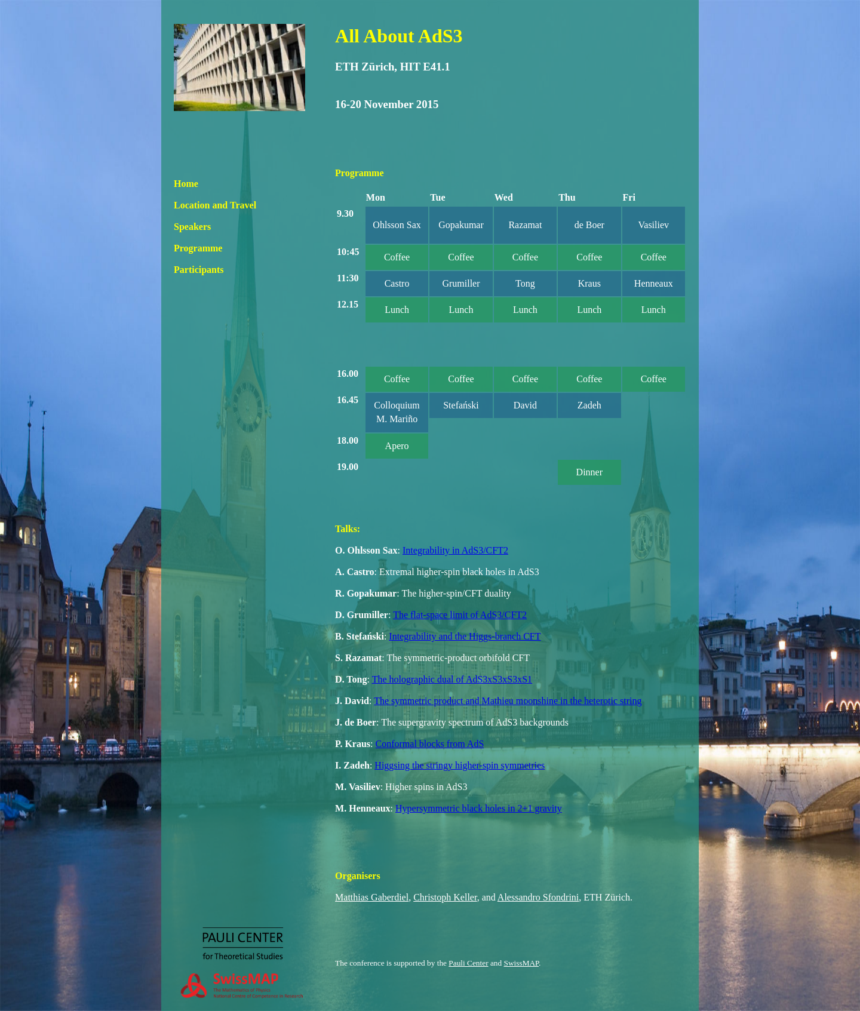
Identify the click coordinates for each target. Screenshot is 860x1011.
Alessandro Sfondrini (538, 897)
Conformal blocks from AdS (430, 744)
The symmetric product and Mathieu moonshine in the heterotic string (507, 701)
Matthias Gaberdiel (371, 897)
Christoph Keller (445, 897)
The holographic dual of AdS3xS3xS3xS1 (452, 679)
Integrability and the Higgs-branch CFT (464, 636)
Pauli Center (468, 962)
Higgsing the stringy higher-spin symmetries (459, 765)
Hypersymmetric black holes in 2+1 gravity (478, 808)
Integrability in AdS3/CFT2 (455, 550)
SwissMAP (521, 962)
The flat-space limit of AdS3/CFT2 (460, 615)
